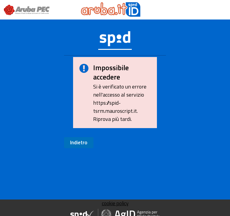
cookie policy (115, 203)
